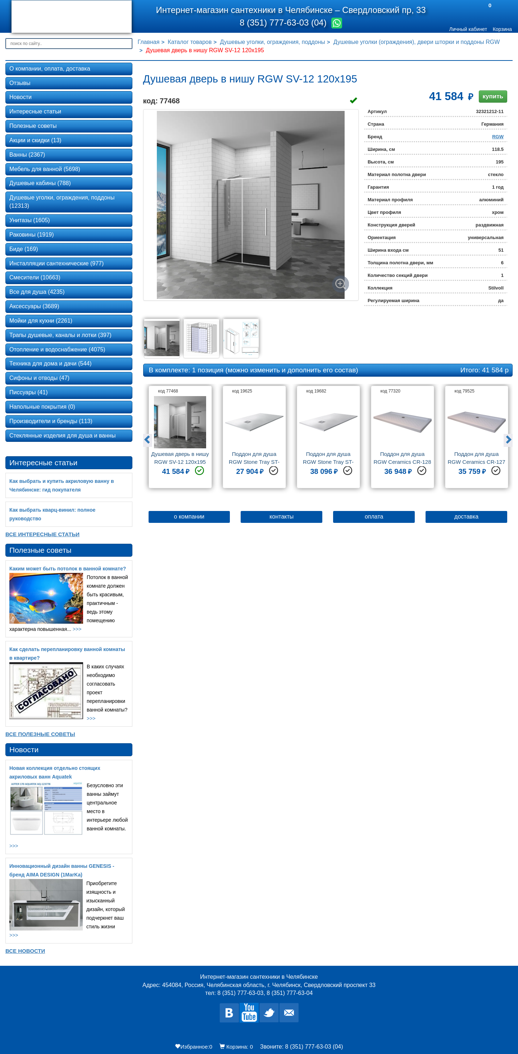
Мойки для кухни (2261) (40, 321)
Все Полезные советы (40, 734)
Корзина (502, 29)
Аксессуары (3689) (34, 306)
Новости (20, 97)
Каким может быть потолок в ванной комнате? (67, 568)
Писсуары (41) (28, 392)
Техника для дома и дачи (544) (50, 363)
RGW (498, 136)
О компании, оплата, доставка (49, 69)
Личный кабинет (468, 29)
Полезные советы (33, 126)
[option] (180, 439)
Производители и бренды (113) (50, 421)
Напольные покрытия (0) (42, 407)
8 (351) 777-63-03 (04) (284, 22)
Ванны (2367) (27, 155)
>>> (77, 629)
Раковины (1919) (31, 235)
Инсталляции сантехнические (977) (56, 263)
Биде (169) (23, 249)
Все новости (25, 951)
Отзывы (20, 83)
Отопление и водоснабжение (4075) (57, 349)
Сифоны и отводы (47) (39, 378)
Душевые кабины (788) (40, 183)
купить (493, 96)
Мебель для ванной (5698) (44, 169)
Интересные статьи (35, 111)
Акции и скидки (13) (35, 140)
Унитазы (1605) (29, 220)
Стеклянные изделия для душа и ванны (62, 435)
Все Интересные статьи (42, 534)
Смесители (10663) (34, 277)
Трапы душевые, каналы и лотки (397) (60, 335)
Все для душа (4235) (37, 292)
